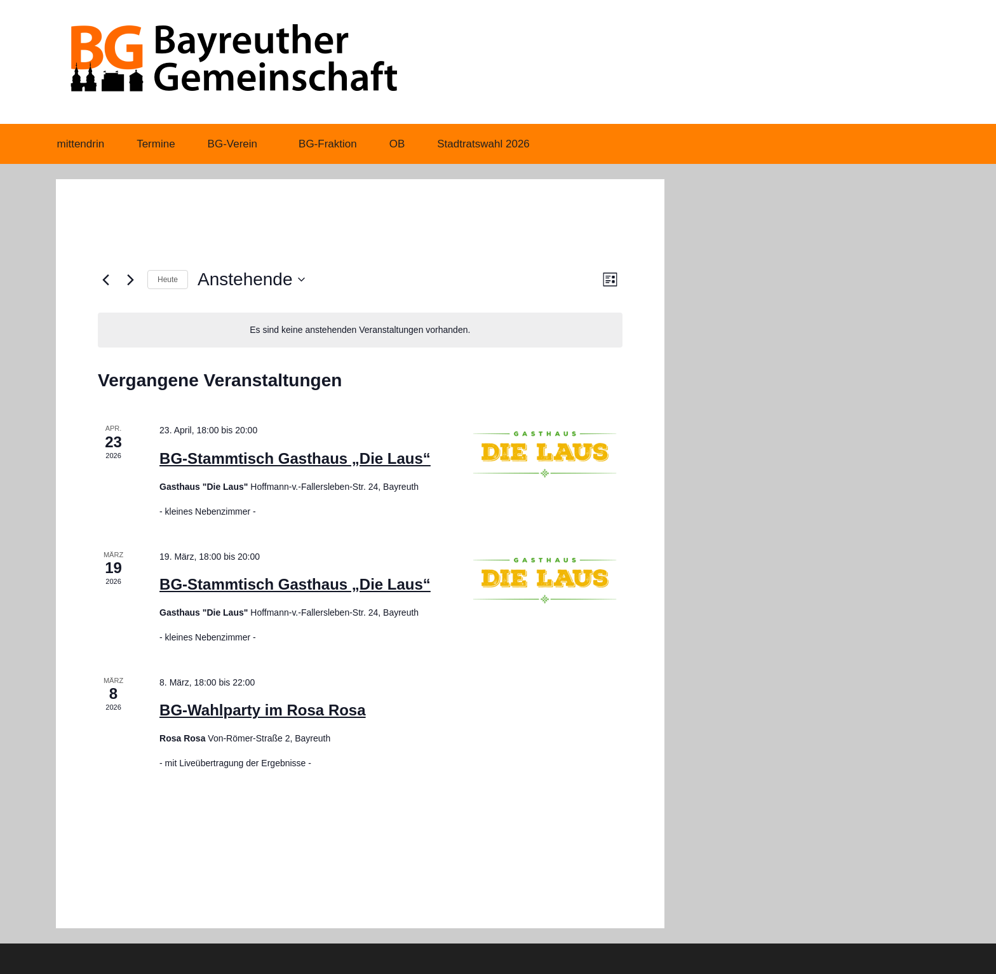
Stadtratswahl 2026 (483, 144)
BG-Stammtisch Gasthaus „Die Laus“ (295, 458)
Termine (156, 144)
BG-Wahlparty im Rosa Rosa (262, 710)
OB (397, 144)
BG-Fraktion (328, 144)
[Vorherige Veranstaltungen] (105, 279)
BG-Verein (239, 144)
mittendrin (81, 144)
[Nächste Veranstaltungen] (130, 279)
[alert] (360, 330)
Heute (168, 279)
